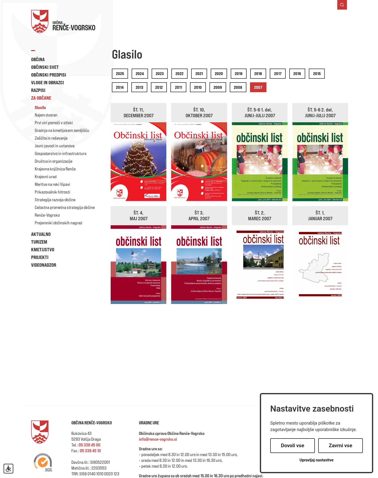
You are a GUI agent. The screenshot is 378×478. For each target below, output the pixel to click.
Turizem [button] (39, 242)
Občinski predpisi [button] (48, 75)
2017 (278, 73)
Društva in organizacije (53, 161)
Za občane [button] (41, 98)
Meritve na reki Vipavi (52, 184)
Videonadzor (43, 265)
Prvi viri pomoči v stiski (54, 122)
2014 (120, 87)
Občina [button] (38, 59)
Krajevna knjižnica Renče (55, 168)
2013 (139, 87)
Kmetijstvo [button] (42, 249)
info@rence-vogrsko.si (158, 439)
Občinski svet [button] (45, 67)
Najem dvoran (46, 114)
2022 (179, 73)
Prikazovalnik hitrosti (52, 191)
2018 (258, 73)
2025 (120, 73)
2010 (198, 87)
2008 (238, 87)
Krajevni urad (46, 176)
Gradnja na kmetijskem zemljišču (62, 130)
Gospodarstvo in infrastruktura (60, 153)
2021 (199, 73)
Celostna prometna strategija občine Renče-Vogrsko (65, 211)
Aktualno (41, 234)
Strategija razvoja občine (55, 199)
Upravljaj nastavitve (317, 460)
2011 (178, 87)
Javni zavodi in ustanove (54, 145)
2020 (219, 73)
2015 (317, 73)
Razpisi (38, 90)
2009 (218, 87)
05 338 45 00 (89, 444)
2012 (159, 87)
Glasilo (40, 107)
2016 (297, 73)
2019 (239, 73)
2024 (140, 73)
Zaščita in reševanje (51, 138)
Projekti (39, 257)
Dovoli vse (292, 445)
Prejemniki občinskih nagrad (58, 222)
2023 (160, 73)
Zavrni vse (340, 445)
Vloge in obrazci (47, 82)
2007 (258, 87)
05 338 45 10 (90, 450)
